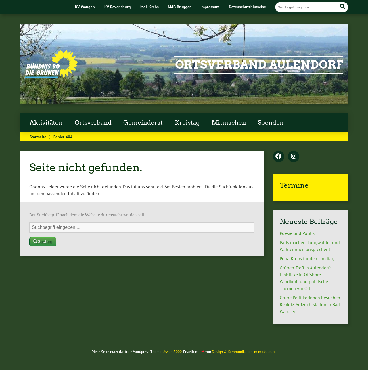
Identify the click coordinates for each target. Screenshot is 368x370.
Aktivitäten (46, 122)
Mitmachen (229, 122)
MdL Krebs (149, 6)
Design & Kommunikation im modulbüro (244, 351)
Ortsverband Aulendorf (259, 65)
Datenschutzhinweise (247, 6)
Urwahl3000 (172, 351)
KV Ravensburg (117, 6)
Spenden (271, 122)
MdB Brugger (179, 6)
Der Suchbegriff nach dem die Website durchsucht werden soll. (87, 215)
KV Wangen (85, 6)
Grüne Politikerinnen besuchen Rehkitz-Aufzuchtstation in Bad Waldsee (310, 304)
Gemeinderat (143, 122)
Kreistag (187, 122)
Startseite (38, 136)
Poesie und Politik (297, 233)
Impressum (209, 6)
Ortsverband (93, 122)
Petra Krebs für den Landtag (307, 258)
